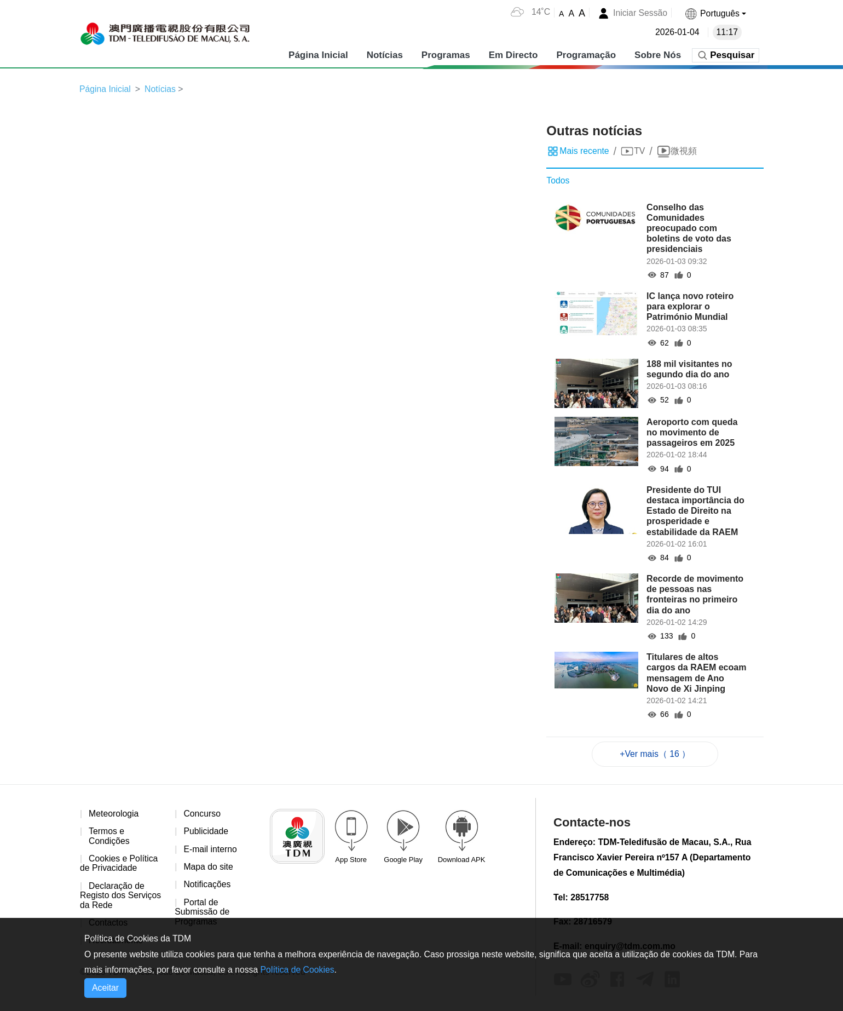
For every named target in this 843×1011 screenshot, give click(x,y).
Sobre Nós (657, 54)
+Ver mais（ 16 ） (655, 754)
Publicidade (206, 832)
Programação (586, 54)
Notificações (207, 886)
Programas (445, 54)
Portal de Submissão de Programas (202, 913)
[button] (714, 13)
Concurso (202, 814)
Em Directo (513, 54)
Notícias (384, 54)
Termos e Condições (109, 837)
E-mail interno (210, 849)
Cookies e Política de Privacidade (119, 864)
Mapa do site (208, 867)
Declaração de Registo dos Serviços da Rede (121, 896)
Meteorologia (114, 814)
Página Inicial (318, 54)
